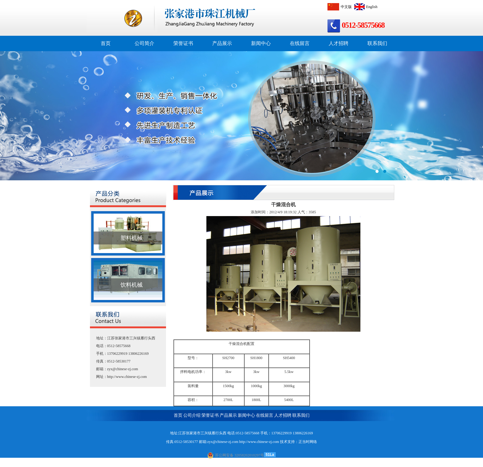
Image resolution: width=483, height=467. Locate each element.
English (365, 7)
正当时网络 (307, 442)
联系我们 (377, 43)
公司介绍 (192, 415)
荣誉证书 (183, 43)
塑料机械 (131, 238)
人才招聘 (338, 43)
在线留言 (300, 43)
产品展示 (222, 43)
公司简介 (144, 43)
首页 (106, 43)
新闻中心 (261, 43)
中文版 (339, 7)
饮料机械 (131, 285)
